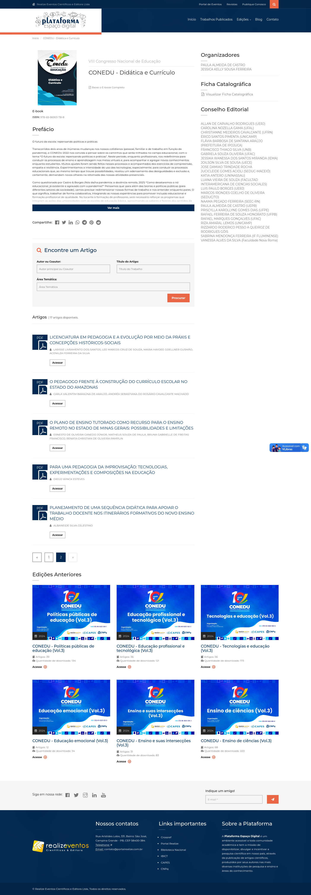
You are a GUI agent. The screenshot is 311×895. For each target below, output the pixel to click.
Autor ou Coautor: (49, 261)
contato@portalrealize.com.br (123, 849)
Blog (258, 19)
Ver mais (113, 207)
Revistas (232, 4)
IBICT (164, 856)
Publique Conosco (254, 4)
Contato (273, 19)
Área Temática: (47, 279)
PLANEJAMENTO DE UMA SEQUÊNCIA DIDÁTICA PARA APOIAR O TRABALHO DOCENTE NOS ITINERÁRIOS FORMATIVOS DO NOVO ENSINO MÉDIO (122, 513)
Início (192, 19)
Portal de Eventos (210, 4)
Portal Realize (170, 843)
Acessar (57, 362)
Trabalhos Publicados (216, 19)
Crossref (166, 837)
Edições (242, 19)
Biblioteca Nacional (173, 849)
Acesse (39, 666)
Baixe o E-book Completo (107, 87)
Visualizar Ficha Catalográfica (227, 94)
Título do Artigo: (128, 261)
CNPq (164, 868)
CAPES (165, 862)
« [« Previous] (37, 557)
